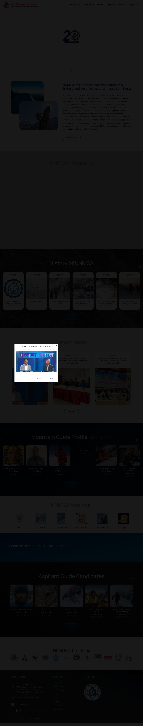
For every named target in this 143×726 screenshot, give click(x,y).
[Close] (56, 345)
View (51, 378)
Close (39, 378)
